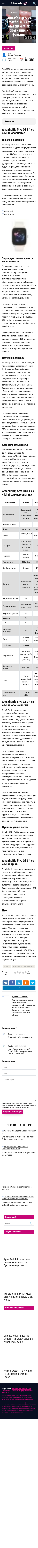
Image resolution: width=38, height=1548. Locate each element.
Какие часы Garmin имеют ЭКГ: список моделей (17, 1289)
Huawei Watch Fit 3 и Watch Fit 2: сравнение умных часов (18, 1254)
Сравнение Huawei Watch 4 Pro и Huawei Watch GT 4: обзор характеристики (17, 1320)
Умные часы (23, 12)
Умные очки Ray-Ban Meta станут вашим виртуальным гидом (19, 1413)
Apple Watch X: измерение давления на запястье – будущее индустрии (17, 1378)
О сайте (14, 1505)
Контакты (5, 1509)
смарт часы (18, 1029)
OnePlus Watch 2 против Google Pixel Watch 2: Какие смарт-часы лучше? (18, 1220)
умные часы (29, 1029)
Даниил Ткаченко (20, 1059)
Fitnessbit (14, 12)
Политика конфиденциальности (22, 1507)
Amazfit (7, 1029)
